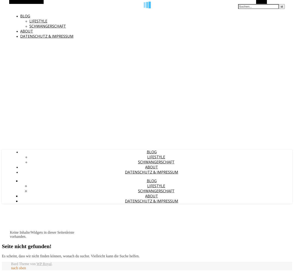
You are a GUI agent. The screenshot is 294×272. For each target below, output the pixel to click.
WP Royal (44, 264)
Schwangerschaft (47, 26)
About (26, 31)
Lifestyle (38, 21)
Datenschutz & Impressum (47, 36)
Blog (25, 16)
